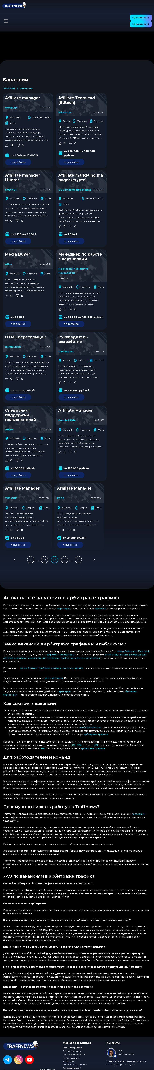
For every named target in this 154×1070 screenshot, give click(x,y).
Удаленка (80, 121)
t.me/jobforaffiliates (90, 727)
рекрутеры (93, 658)
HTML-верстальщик (25, 337)
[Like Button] (6, 145)
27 (44, 559)
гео (43, 748)
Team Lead (97, 121)
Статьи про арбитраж (72, 1048)
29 (64, 559)
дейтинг (56, 668)
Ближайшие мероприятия (75, 1065)
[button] (6, 21)
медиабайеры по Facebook (133, 651)
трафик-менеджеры (73, 658)
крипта (78, 668)
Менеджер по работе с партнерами (80, 256)
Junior (96, 508)
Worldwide (12, 117)
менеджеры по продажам (43, 658)
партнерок (63, 608)
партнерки (138, 813)
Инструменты (69, 1061)
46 (78, 559)
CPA (79, 745)
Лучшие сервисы (71, 1058)
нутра (23, 668)
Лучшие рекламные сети (74, 1054)
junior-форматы (54, 678)
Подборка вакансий (72, 1068)
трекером (65, 691)
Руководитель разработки (73, 339)
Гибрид (80, 360)
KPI (96, 745)
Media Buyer (17, 254)
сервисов (100, 608)
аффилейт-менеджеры (60, 654)
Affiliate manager (22, 98)
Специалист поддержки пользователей (20, 415)
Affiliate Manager (75, 410)
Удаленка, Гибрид (39, 117)
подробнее (18, 162)
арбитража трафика (96, 734)
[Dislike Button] (18, 145)
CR (74, 745)
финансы (67, 668)
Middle (10, 123)
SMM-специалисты (116, 654)
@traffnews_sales (127, 1065)
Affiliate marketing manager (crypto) (80, 177)
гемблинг (44, 668)
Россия (64, 121)
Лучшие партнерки (72, 1051)
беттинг (32, 668)
